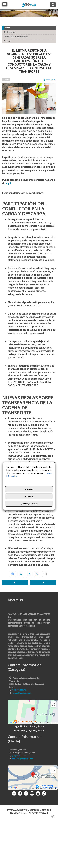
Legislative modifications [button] (16, 36)
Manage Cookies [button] (29, 503)
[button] (29, 5)
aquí (8, 183)
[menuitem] (20, 726)
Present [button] (7, 41)
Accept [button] (29, 489)
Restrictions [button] (9, 32)
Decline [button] (29, 496)
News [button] (7, 27)
